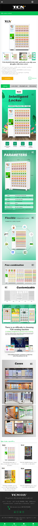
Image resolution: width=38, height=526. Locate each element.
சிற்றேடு (34, 78)
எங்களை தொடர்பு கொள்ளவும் (21, 503)
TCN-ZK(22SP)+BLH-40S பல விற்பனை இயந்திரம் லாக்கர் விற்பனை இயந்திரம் (10, 464)
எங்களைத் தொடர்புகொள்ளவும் (7, 79)
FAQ (27, 501)
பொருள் (9, 501)
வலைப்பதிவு (19, 519)
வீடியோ (32, 503)
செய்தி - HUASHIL (20, 501)
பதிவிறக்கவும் (32, 501)
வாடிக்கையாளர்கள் (8, 503)
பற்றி (13, 501)
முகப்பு (4, 501)
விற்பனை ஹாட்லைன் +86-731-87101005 (20, 507)
